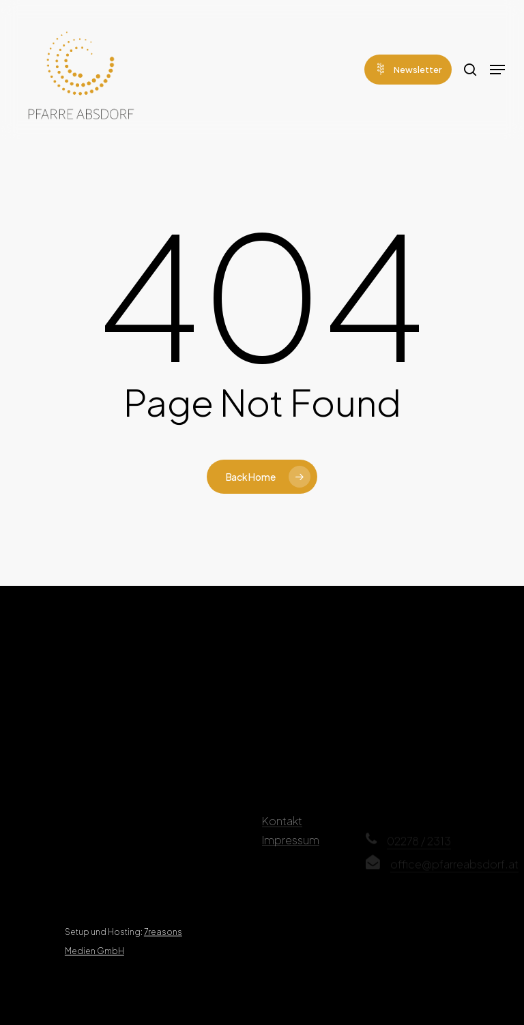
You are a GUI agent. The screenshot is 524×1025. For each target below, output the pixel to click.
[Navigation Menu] (497, 69)
